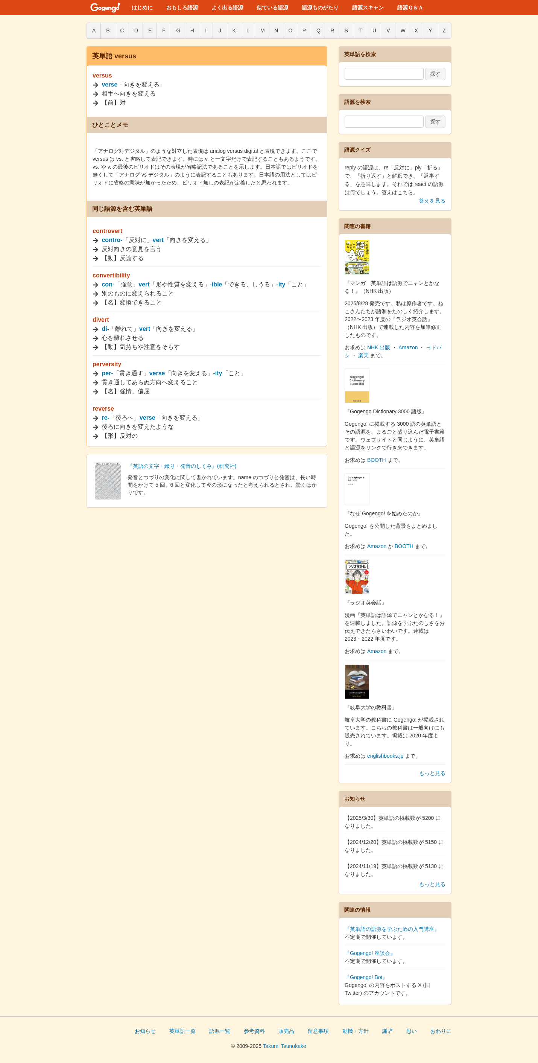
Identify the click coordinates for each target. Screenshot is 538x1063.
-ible (216, 284)
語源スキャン (368, 8)
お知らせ (145, 1031)
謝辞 (387, 1031)
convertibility (111, 275)
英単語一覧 (182, 1031)
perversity (107, 364)
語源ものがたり (320, 8)
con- (108, 284)
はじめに (142, 8)
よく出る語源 (227, 8)
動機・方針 (355, 1031)
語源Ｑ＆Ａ (410, 8)
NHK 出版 (378, 347)
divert (101, 320)
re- (105, 417)
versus (102, 75)
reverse (103, 408)
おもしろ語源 (182, 8)
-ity (280, 284)
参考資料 (254, 1031)
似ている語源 (272, 8)
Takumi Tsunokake (284, 1046)
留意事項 (318, 1031)
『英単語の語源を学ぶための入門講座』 (392, 929)
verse (109, 84)
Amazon (408, 347)
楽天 (363, 355)
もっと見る (432, 773)
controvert (107, 231)
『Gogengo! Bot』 (366, 977)
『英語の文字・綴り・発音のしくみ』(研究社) (182, 466)
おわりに (440, 1031)
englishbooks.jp (385, 756)
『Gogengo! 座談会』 (370, 953)
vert (158, 240)
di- (105, 329)
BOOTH (376, 460)
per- (107, 373)
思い (411, 1031)
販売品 (286, 1031)
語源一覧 (219, 1031)
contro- (112, 240)
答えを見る (432, 201)
